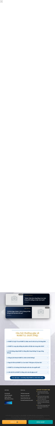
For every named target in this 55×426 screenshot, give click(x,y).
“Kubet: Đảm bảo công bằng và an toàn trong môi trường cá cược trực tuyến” (35, 299)
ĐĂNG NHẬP (40, 422)
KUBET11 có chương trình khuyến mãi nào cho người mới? (24, 367)
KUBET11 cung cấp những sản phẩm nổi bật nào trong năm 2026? (26, 346)
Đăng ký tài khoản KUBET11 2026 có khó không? (21, 357)
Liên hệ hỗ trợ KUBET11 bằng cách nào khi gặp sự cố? (22, 372)
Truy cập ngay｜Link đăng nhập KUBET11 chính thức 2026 (27, 377)
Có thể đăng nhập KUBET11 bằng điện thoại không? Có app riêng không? (25, 352)
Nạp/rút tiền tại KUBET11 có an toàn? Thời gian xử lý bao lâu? (25, 362)
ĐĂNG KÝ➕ (14, 422)
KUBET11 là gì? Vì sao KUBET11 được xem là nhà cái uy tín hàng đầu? (27, 341)
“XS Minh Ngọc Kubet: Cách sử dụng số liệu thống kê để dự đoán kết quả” (18, 312)
